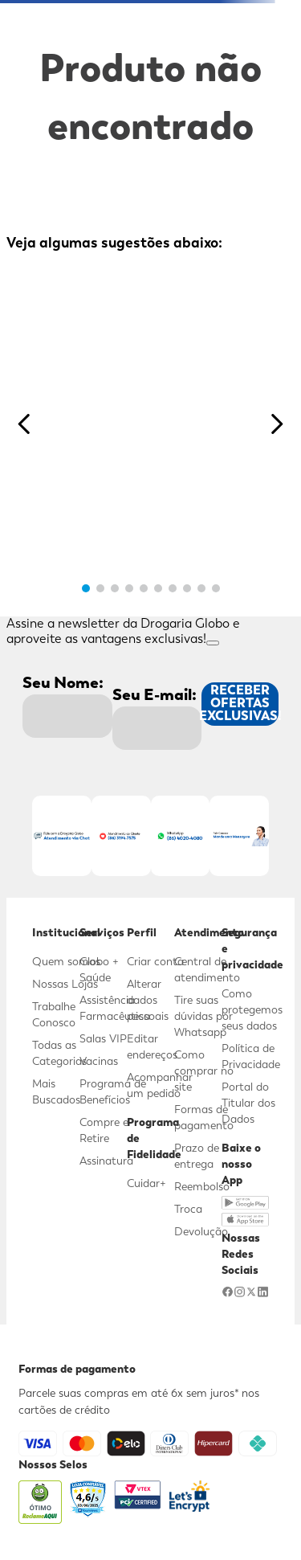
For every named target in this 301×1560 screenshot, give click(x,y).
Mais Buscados (56, 1091)
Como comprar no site (204, 1070)
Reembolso (202, 1186)
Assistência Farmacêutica (114, 1008)
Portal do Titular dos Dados (248, 1102)
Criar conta (155, 961)
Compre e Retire (103, 1130)
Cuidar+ (146, 1183)
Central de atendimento (207, 969)
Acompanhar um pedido (160, 1085)
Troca (188, 1209)
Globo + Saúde (99, 969)
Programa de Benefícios (112, 1091)
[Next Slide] (276, 424)
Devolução (201, 1231)
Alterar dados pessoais (148, 1000)
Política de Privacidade (251, 1056)
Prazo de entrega (196, 1155)
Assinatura (106, 1160)
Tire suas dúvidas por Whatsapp (203, 1016)
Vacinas (98, 1061)
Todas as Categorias (59, 1053)
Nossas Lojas (65, 984)
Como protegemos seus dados (252, 1009)
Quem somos (66, 961)
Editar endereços (152, 1046)
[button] (86, 588)
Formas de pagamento (204, 1117)
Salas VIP (103, 1038)
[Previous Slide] (24, 424)
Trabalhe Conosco (53, 1014)
